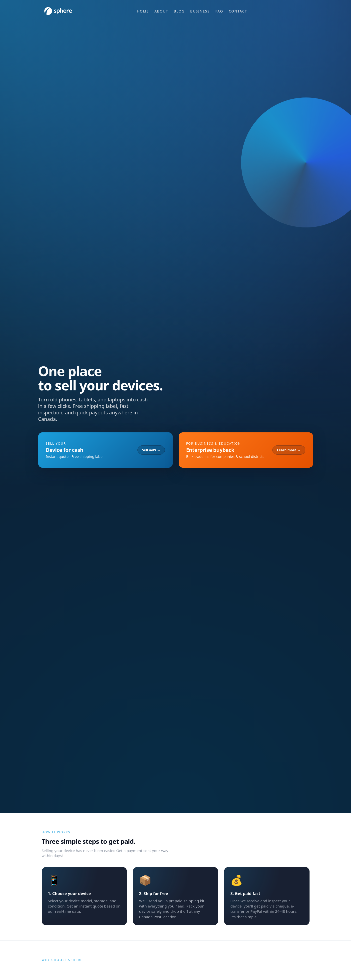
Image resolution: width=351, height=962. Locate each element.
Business (200, 11)
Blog (179, 11)
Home (143, 11)
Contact (238, 11)
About (161, 11)
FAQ (219, 11)
